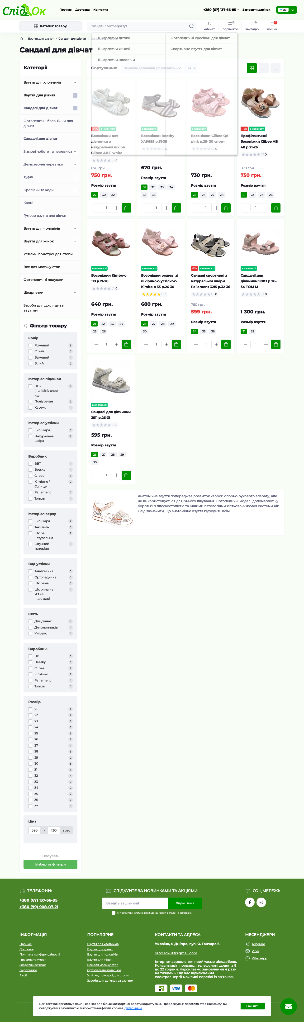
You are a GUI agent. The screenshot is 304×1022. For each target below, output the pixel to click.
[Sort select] (151, 68)
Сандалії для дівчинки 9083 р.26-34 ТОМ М (258, 281)
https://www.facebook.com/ (250, 902)
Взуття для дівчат (41, 38)
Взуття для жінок (39, 241)
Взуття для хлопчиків (42, 82)
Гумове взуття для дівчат (45, 215)
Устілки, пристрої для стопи (48, 254)
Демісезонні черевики (43, 164)
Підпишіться (185, 903)
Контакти (100, 9)
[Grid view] (252, 68)
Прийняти (252, 1006)
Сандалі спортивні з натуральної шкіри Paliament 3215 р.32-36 (210, 281)
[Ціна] (34, 830)
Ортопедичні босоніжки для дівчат (48, 123)
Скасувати (51, 856)
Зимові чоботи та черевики (48, 151)
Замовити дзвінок (256, 9)
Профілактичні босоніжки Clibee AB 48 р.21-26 (259, 141)
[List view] (264, 68)
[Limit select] (190, 68)
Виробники (28, 970)
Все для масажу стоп (42, 267)
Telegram (258, 944)
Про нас (65, 9)
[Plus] (116, 208)
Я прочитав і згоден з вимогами (154, 912)
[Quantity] (106, 207)
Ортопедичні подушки (43, 280)
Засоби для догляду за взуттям (43, 307)
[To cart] (126, 208)
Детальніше (133, 1008)
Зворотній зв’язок (32, 965)
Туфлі (28, 177)
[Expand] (75, 82)
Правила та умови (32, 959)
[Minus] (96, 208)
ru (292, 9)
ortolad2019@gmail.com (176, 953)
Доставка (82, 9)
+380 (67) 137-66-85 (38, 900)
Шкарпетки (33, 292)
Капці (28, 203)
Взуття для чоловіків (42, 228)
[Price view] (275, 68)
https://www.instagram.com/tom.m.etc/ (261, 902)
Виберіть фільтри (50, 864)
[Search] (191, 26)
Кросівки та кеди (39, 190)
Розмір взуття (103, 185)
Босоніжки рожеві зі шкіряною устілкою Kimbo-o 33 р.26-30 (159, 281)
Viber (255, 951)
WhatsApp (259, 958)
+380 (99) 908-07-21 (38, 907)
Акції (23, 975)
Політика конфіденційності (149, 912)
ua (283, 9)
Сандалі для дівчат (72, 38)
